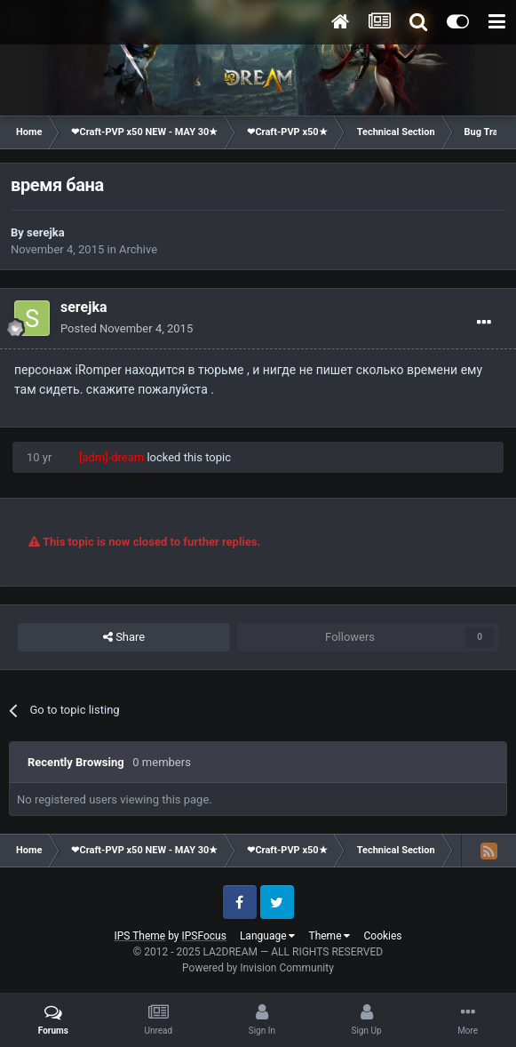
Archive (138, 249)
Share (124, 637)
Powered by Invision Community (258, 968)
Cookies (382, 936)
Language (268, 936)
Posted (126, 328)
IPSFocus (204, 936)
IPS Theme (139, 936)
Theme (329, 936)
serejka (46, 232)
